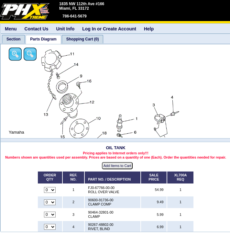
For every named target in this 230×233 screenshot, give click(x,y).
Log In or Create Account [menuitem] (109, 28)
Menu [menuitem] (11, 28)
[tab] (13, 39)
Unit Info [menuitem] (65, 28)
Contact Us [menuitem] (37, 28)
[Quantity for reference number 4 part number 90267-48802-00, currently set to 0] (50, 227)
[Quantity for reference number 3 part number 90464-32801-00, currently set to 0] (50, 214)
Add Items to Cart (117, 166)
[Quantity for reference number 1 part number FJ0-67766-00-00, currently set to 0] (50, 190)
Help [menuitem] (149, 28)
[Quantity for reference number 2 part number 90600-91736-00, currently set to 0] (50, 202)
